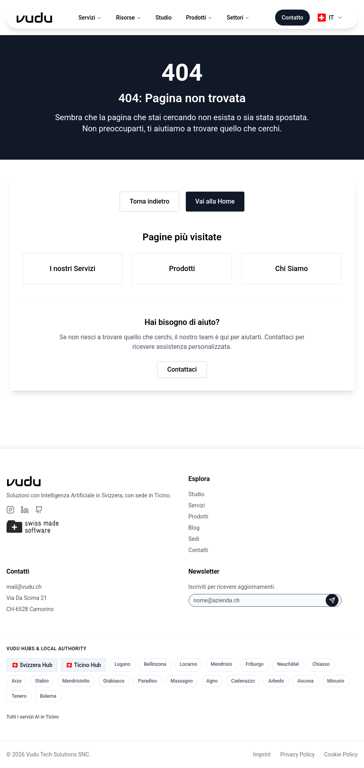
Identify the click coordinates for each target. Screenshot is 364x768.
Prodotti (199, 17)
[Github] (39, 510)
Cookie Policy (341, 754)
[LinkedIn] (25, 510)
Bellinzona (155, 664)
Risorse (128, 17)
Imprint (261, 754)
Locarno (188, 664)
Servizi (90, 17)
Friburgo (255, 664)
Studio (163, 17)
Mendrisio (221, 664)
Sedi (194, 539)
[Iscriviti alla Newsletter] (332, 600)
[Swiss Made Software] (91, 526)
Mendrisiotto (75, 681)
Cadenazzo (243, 681)
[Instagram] (10, 510)
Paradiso (147, 681)
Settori (238, 17)
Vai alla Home (215, 201)
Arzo (17, 681)
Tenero (19, 696)
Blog (194, 528)
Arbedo (276, 681)
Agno (212, 681)
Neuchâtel (288, 664)
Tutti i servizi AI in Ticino (32, 717)
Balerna (48, 696)
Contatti (199, 550)
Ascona (305, 681)
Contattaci (182, 369)
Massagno (181, 681)
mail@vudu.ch (23, 587)
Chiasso (321, 664)
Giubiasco (113, 681)
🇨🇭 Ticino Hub (83, 665)
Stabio (42, 681)
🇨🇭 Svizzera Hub (32, 665)
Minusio (335, 681)
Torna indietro (149, 201)
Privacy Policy (297, 754)
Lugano (122, 664)
